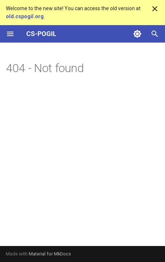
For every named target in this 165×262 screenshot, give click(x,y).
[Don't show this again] (154, 8)
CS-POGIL (41, 33)
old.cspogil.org (25, 16)
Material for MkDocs (50, 254)
